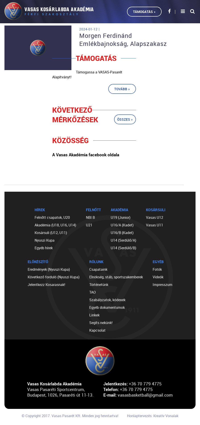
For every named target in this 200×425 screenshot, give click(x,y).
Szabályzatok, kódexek (107, 299)
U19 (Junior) (120, 217)
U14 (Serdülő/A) (123, 240)
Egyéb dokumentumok (107, 307)
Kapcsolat (97, 330)
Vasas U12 (154, 217)
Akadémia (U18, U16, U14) (55, 225)
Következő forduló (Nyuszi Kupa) (53, 277)
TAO (92, 292)
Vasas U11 (154, 225)
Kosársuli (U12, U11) (51, 232)
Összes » (125, 119)
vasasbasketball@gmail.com (145, 395)
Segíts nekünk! (100, 322)
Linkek (94, 315)
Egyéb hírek (44, 247)
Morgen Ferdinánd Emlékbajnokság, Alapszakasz (123, 40)
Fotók (157, 269)
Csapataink (98, 269)
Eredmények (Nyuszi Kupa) (49, 269)
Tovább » (122, 89)
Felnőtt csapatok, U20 (52, 217)
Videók (158, 277)
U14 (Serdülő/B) (123, 247)
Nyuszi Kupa (44, 240)
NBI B (90, 217)
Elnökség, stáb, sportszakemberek (116, 277)
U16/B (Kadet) (122, 232)
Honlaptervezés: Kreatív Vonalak (152, 415)
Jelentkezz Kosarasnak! (46, 284)
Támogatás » (144, 11)
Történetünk (98, 284)
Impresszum (162, 284)
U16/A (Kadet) (122, 225)
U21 (89, 225)
